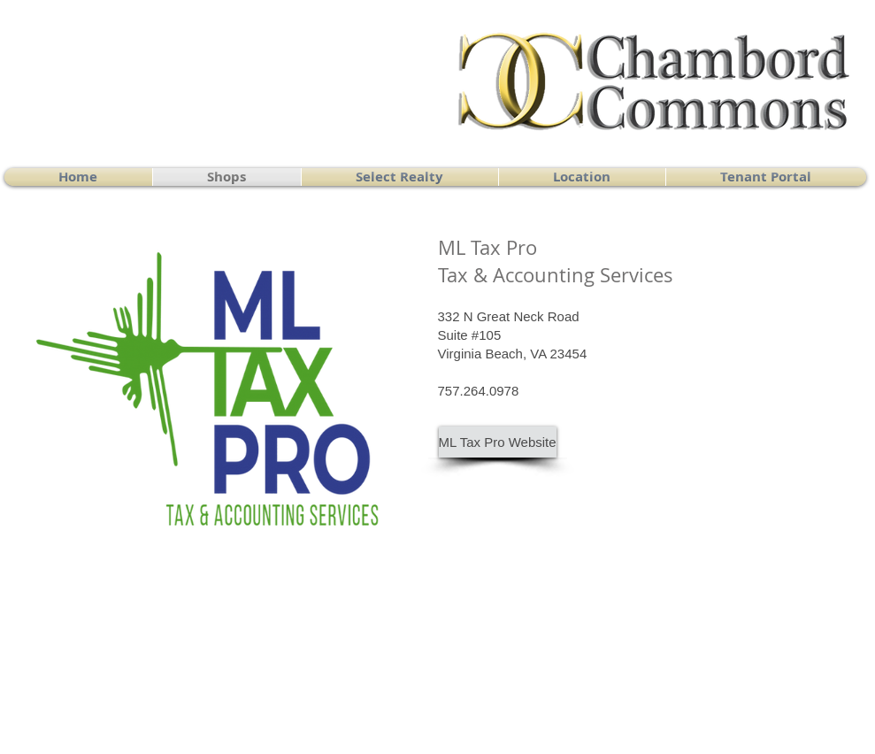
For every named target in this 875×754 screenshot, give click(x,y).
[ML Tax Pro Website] (497, 442)
